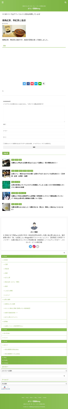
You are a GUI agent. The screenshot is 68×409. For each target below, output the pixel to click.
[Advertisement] (34, 64)
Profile (5, 360)
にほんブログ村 (5, 389)
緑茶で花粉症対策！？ (11, 312)
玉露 (6, 264)
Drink (5, 256)
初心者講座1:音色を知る (12, 349)
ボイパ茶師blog (34, 9)
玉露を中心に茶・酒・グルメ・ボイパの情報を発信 (34, 404)
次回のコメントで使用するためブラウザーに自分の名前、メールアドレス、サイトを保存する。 (28, 143)
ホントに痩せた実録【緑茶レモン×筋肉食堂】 (18, 308)
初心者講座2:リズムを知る (12, 354)
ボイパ (6, 345)
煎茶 (6, 273)
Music (5, 341)
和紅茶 (7, 268)
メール (5, 130)
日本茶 (6, 260)
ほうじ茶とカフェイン (11, 317)
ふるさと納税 (9, 290)
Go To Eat (6, 333)
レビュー (7, 295)
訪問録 (6, 321)
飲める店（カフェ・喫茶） (12, 282)
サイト (4, 137)
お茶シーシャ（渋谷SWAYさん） (14, 326)
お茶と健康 (7, 299)
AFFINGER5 (42, 406)
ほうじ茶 (7, 277)
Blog (5, 357)
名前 (4, 124)
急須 (6, 286)
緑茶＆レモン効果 (10, 304)
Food (5, 329)
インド (6, 337)
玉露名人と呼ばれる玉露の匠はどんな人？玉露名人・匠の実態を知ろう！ (34, 163)
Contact (6, 363)
